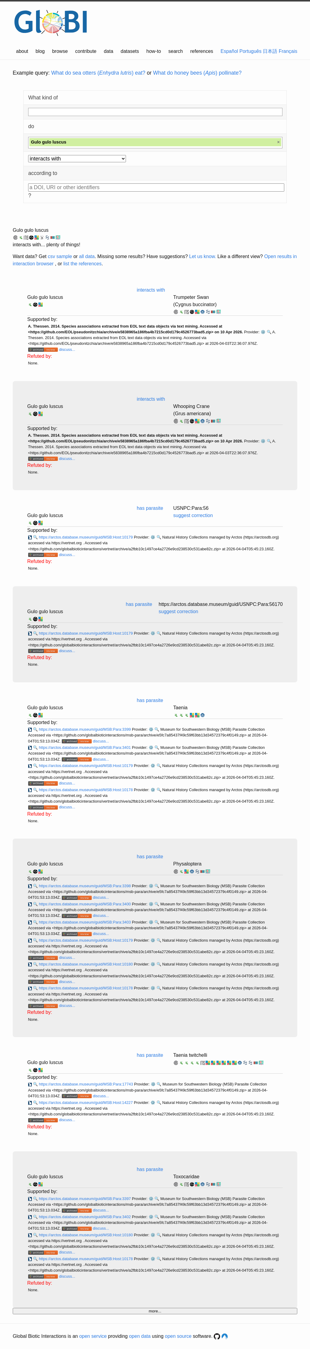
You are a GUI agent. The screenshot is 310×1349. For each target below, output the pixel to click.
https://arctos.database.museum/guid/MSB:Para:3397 (85, 1198)
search (175, 51)
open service (93, 1336)
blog (40, 51)
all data (87, 256)
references (201, 51)
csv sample (60, 256)
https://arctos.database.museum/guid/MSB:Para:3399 (85, 729)
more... (155, 1311)
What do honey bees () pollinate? (197, 73)
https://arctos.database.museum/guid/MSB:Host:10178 (86, 790)
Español (229, 51)
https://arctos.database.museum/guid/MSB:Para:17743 (86, 1084)
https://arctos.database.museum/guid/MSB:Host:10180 (86, 964)
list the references (82, 263)
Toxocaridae (186, 1176)
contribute (85, 51)
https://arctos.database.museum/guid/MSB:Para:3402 (85, 1217)
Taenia (180, 707)
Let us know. (202, 256)
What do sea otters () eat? (98, 73)
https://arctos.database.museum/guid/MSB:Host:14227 (86, 1102)
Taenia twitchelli (190, 1055)
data (108, 51)
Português (250, 51)
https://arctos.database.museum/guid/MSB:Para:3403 (85, 922)
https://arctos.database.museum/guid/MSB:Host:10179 (86, 537)
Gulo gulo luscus (30, 230)
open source (178, 1336)
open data (139, 1336)
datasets (130, 51)
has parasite (150, 508)
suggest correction (193, 515)
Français (288, 51)
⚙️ (263, 332)
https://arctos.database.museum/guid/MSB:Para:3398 (85, 886)
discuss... (67, 349)
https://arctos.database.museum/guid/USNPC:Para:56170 (221, 604)
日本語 (270, 51)
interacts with (151, 290)
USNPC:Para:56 (191, 508)
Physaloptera (187, 863)
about (22, 51)
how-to (154, 51)
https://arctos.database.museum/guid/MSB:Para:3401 (85, 747)
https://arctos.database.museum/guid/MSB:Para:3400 (85, 904)
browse (60, 51)
